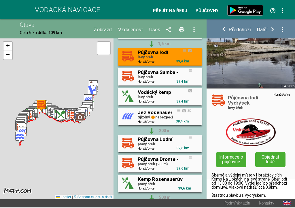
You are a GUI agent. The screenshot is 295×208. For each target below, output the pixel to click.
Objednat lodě (270, 159)
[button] (19, 138)
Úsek (154, 29)
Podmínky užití (237, 204)
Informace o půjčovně (231, 159)
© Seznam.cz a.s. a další (93, 198)
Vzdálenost (130, 29)
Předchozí (240, 29)
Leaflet (63, 198)
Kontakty (266, 204)
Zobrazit (103, 29)
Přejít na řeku (170, 11)
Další (262, 29)
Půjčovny (207, 11)
